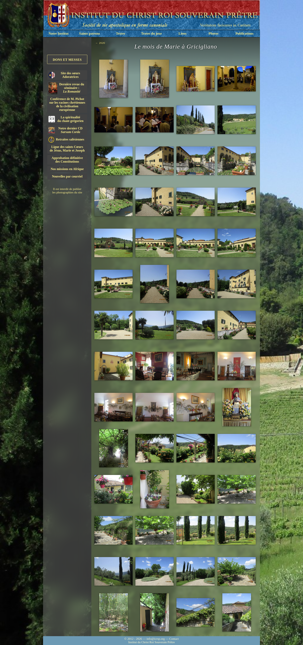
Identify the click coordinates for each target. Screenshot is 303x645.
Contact (174, 638)
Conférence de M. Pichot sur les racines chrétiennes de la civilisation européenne (67, 104)
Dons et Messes (67, 59)
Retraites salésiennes (66, 139)
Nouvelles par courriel (67, 176)
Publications (244, 33)
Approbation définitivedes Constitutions (67, 159)
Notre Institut (58, 33)
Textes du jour (151, 33)
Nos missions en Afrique (67, 169)
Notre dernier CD (65, 130)
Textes (120, 33)
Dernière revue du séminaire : (66, 88)
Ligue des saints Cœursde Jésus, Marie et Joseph (67, 148)
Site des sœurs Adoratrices (64, 74)
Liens (182, 33)
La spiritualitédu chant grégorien (65, 119)
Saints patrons (89, 33)
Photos (213, 33)
